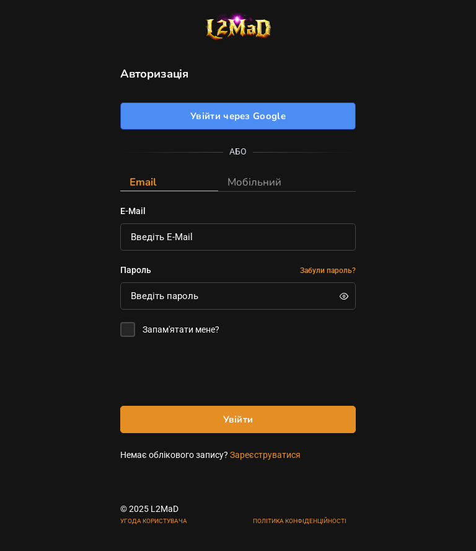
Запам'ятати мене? (181, 329)
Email (143, 182)
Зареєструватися (265, 455)
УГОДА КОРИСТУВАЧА (153, 520)
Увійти (238, 419)
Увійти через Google (238, 116)
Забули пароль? (328, 270)
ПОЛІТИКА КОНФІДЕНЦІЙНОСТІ (299, 520)
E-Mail (133, 211)
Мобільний (254, 182)
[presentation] (214, 374)
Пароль (135, 270)
